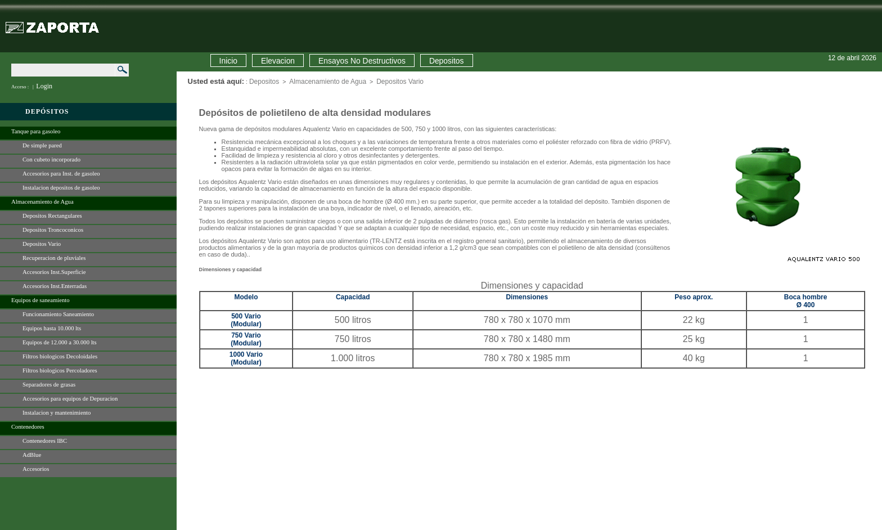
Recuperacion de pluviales (54, 258)
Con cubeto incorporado (51, 159)
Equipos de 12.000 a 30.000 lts (59, 342)
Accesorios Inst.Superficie (54, 272)
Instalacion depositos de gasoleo (61, 188)
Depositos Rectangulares (52, 216)
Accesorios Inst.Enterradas (54, 286)
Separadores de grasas (48, 384)
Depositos (446, 60)
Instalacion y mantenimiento (56, 413)
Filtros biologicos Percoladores (59, 370)
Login (44, 86)
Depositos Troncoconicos (52, 230)
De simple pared (42, 145)
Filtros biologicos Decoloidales (59, 356)
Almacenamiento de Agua (42, 202)
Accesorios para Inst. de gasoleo (61, 173)
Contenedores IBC (44, 441)
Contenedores (27, 427)
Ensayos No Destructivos (362, 60)
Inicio (228, 60)
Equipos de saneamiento (40, 300)
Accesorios (35, 469)
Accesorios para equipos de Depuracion (70, 399)
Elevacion (278, 60)
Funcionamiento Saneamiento (58, 314)
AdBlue (31, 455)
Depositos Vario (41, 244)
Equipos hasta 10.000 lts (51, 328)
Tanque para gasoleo (35, 131)
